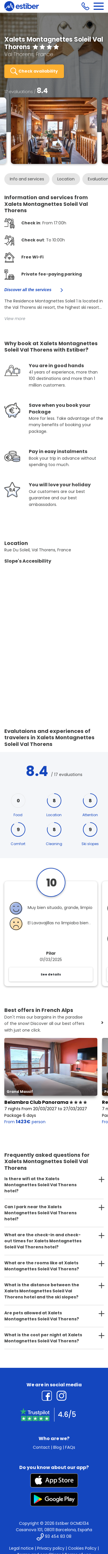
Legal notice (21, 1548)
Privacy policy (51, 1548)
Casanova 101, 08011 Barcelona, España (54, 1530)
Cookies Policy (82, 1548)
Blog (57, 1447)
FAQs (70, 1447)
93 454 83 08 (58, 1536)
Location (66, 179)
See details (51, 974)
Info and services (27, 179)
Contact (41, 1447)
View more (14, 318)
